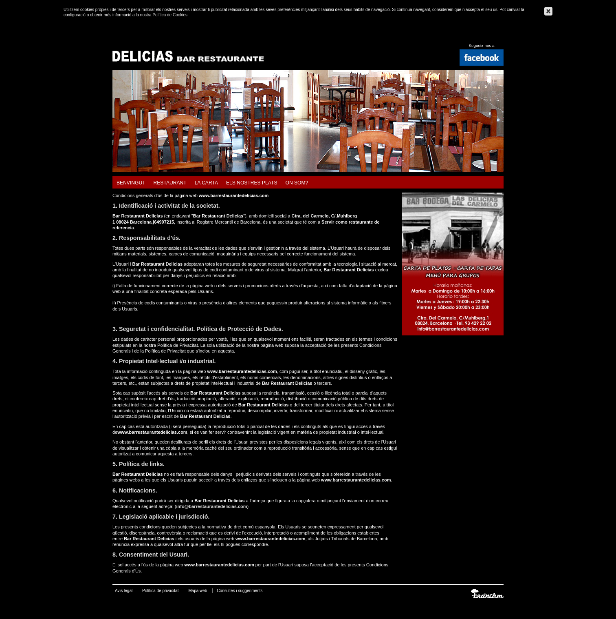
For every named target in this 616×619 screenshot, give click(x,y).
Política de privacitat (160, 590)
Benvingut (131, 183)
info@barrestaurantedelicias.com (211, 506)
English (490, 36)
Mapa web (197, 590)
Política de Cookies (169, 15)
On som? (296, 183)
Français (500, 36)
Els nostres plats (251, 183)
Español (480, 36)
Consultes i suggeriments (239, 590)
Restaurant (170, 183)
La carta (206, 183)
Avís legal (123, 590)
